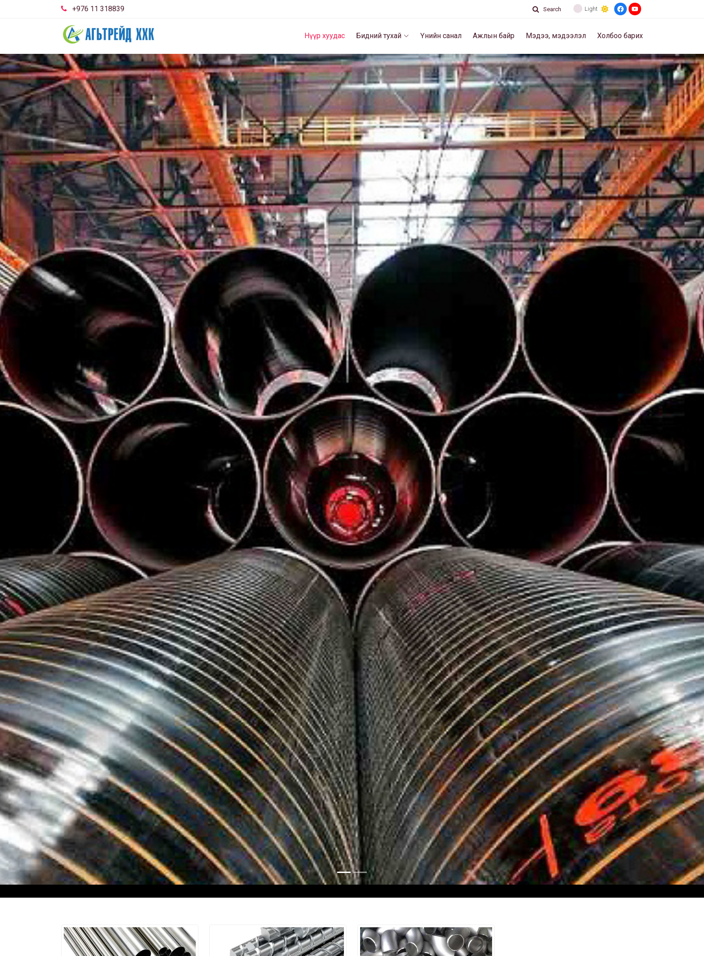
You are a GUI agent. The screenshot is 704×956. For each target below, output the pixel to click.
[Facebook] (620, 9)
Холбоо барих (620, 35)
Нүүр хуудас (324, 35)
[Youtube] (635, 9)
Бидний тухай (382, 35)
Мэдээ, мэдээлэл (556, 35)
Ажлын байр (494, 35)
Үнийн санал (441, 35)
